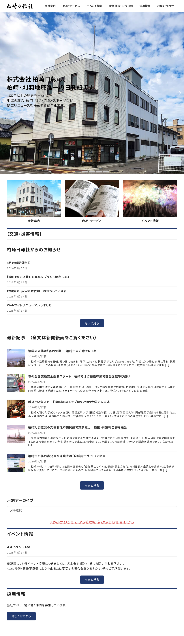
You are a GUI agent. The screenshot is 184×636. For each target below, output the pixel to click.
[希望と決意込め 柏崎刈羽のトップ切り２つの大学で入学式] (16, 246)
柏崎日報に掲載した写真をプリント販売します (38, 114)
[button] (92, 161)
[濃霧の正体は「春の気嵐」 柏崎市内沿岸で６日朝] (16, 195)
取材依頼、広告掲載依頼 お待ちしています (36, 128)
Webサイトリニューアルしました (29, 142)
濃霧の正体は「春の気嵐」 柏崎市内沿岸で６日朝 (62, 188)
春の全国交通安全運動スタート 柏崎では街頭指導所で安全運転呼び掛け (79, 213)
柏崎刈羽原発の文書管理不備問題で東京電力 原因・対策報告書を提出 (77, 264)
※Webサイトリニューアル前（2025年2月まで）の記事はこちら (92, 359)
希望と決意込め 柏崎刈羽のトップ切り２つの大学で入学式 (70, 239)
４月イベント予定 (18, 384)
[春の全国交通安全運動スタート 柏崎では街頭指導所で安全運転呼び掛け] (16, 220)
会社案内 (34, 58)
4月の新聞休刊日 (19, 100)
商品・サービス (92, 58)
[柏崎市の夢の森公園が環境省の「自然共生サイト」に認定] (16, 300)
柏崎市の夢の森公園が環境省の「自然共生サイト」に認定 (67, 293)
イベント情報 (150, 58)
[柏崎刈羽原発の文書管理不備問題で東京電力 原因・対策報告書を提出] (16, 271)
